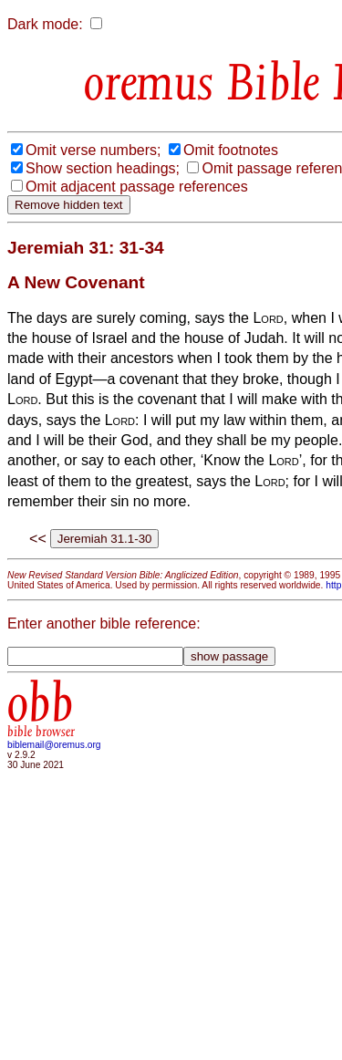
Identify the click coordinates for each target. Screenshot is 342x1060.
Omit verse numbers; (93, 150)
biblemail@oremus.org (54, 745)
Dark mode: (45, 24)
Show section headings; (103, 168)
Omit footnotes (230, 150)
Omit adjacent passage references (137, 186)
